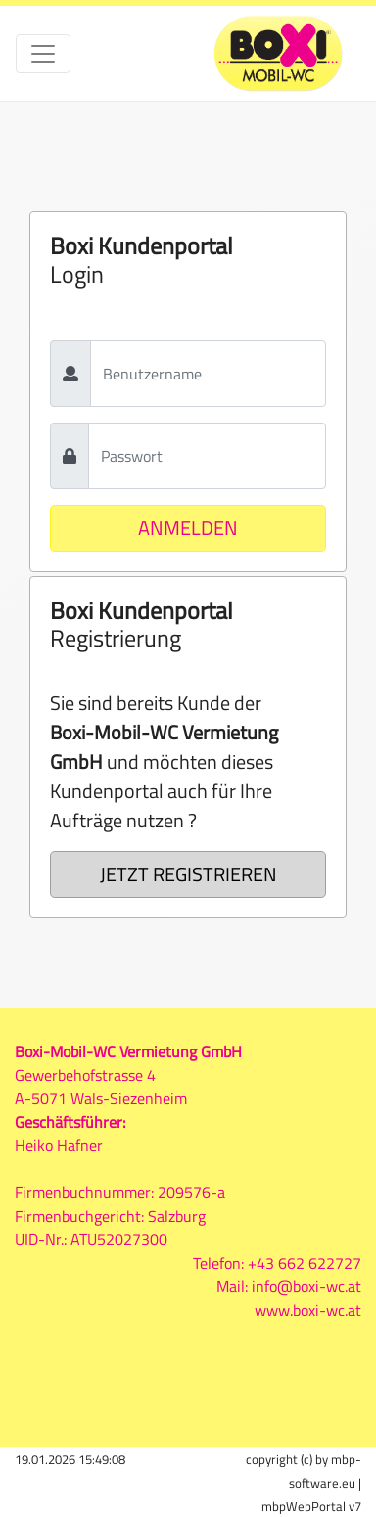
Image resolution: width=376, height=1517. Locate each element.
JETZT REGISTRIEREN (188, 874)
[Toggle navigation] (43, 53)
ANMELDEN (188, 528)
